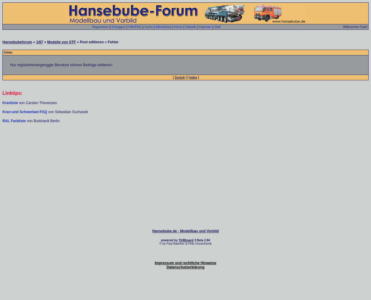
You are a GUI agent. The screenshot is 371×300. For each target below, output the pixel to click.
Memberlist (163, 27)
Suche (148, 27)
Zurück (180, 77)
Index (193, 77)
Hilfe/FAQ (134, 27)
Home (178, 27)
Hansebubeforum (17, 42)
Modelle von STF (61, 42)
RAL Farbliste (14, 121)
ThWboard (185, 240)
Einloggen (118, 27)
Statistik (190, 27)
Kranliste (10, 103)
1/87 (39, 42)
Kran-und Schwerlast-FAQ (25, 112)
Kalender (205, 27)
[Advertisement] (185, 141)
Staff (218, 27)
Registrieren (100, 27)
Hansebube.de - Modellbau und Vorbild (185, 231)
